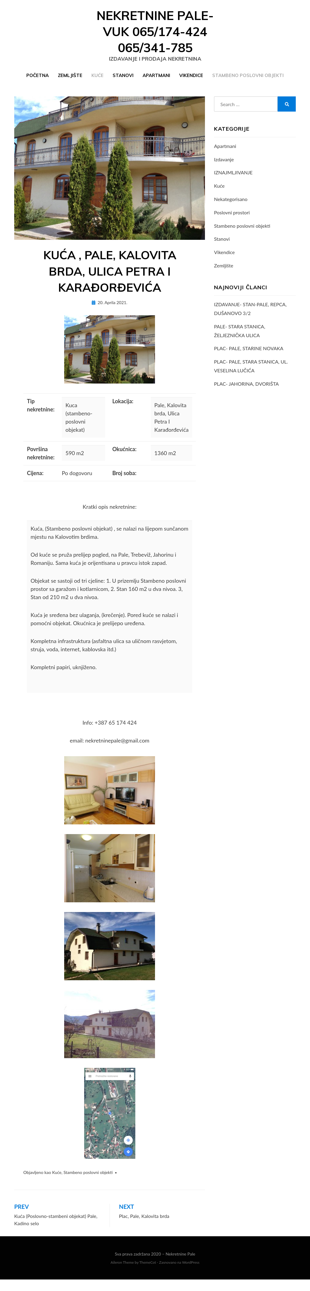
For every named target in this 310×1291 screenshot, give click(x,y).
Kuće (97, 81)
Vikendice (191, 81)
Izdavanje (224, 167)
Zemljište (70, 81)
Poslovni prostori (232, 220)
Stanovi (123, 81)
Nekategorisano (230, 207)
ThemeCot (147, 1274)
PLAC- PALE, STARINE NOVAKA (248, 356)
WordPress (190, 1274)
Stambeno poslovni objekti (248, 81)
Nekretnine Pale (180, 1265)
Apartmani (156, 81)
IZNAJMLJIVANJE (233, 180)
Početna (37, 81)
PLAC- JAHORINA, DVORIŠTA (246, 391)
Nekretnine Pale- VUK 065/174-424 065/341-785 (155, 35)
